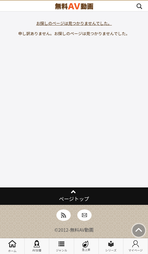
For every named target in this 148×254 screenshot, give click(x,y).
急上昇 (86, 246)
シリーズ (111, 246)
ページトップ (74, 198)
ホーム (12, 246)
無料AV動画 (82, 229)
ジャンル (61, 246)
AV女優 (37, 246)
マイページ (136, 246)
